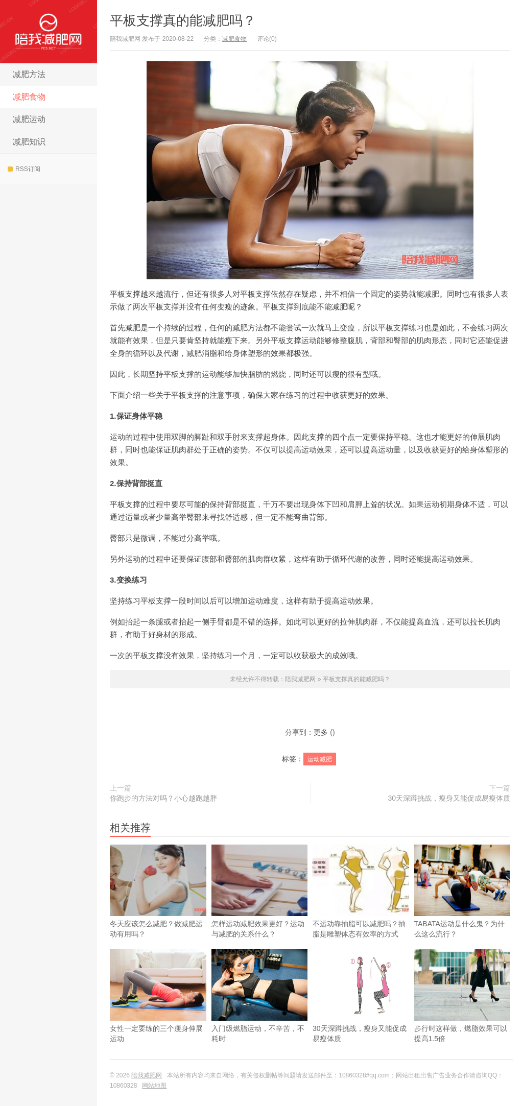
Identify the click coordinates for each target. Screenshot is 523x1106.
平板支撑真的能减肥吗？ (183, 20)
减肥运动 (29, 119)
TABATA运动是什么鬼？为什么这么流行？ (462, 907)
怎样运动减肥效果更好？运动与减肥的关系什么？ (259, 891)
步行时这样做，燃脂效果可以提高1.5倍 (462, 1012)
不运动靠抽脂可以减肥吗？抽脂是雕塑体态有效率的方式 (361, 891)
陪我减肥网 (48, 31)
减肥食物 (29, 96)
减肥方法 (29, 74)
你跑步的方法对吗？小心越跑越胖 (163, 798)
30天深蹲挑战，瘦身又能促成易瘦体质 (449, 798)
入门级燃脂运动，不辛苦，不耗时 (259, 1012)
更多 (321, 732)
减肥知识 (29, 141)
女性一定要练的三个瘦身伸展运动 (158, 1012)
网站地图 (154, 1085)
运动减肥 (319, 759)
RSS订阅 (24, 169)
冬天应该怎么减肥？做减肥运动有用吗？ (158, 891)
